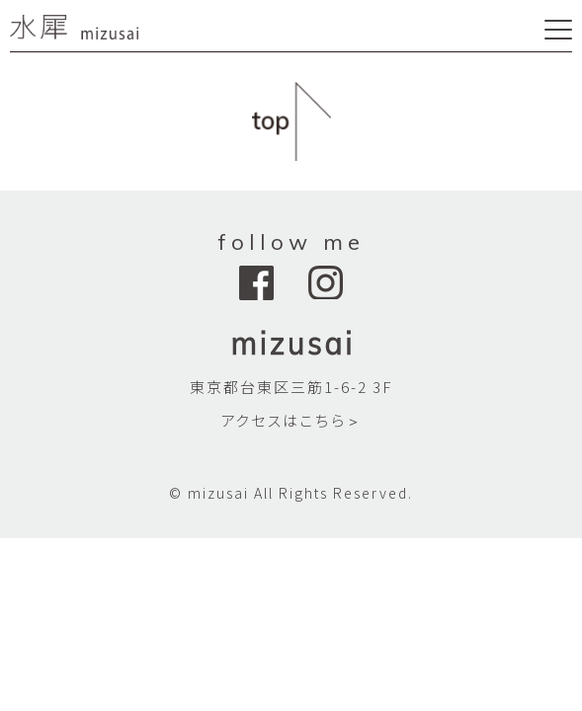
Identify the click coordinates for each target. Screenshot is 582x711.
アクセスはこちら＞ (291, 420)
